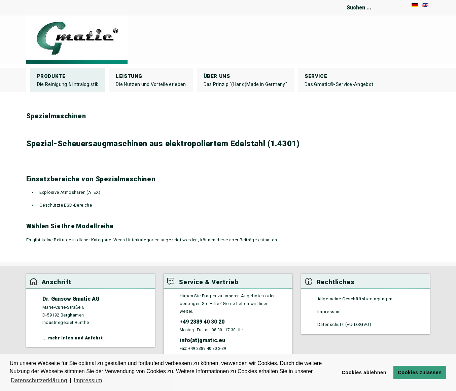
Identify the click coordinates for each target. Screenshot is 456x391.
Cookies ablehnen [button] (364, 372)
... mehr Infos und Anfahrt (72, 337)
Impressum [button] (88, 380)
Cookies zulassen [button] (420, 372)
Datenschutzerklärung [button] (39, 380)
